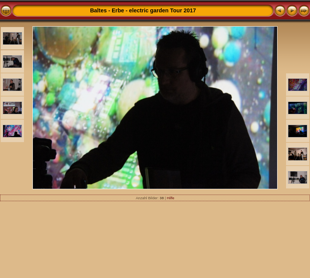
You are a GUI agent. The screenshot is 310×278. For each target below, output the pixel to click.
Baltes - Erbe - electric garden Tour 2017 (143, 10)
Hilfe (170, 198)
